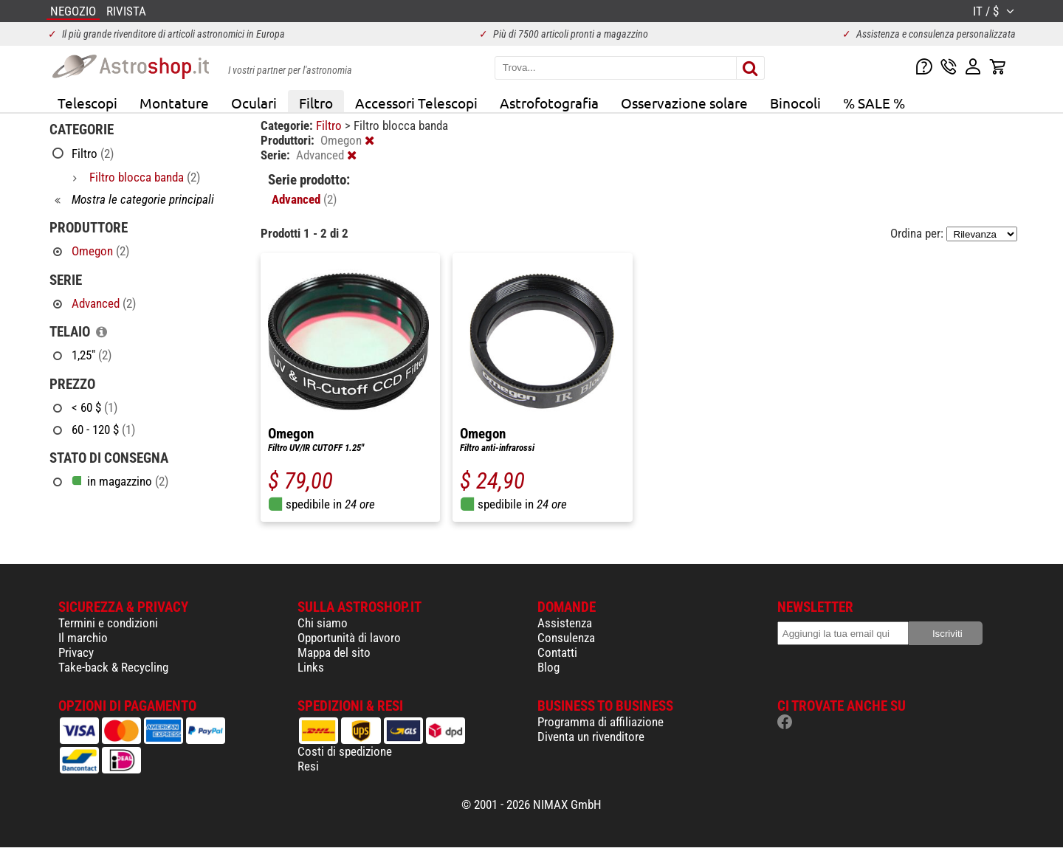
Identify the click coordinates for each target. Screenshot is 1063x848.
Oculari (254, 102)
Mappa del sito (334, 652)
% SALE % (874, 102)
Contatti (557, 652)
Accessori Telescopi (416, 102)
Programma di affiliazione (600, 721)
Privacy (76, 652)
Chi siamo (322, 623)
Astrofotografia (549, 102)
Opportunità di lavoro (349, 637)
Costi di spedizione (344, 751)
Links (310, 667)
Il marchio (83, 637)
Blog (548, 667)
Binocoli (795, 102)
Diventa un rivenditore (590, 736)
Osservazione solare (684, 102)
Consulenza (566, 637)
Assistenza (564, 623)
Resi (308, 766)
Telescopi (87, 102)
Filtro (316, 102)
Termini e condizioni (108, 623)
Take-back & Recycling (113, 667)
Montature (174, 102)
